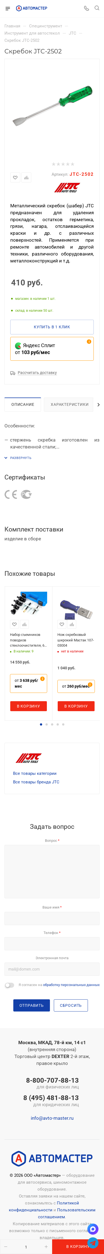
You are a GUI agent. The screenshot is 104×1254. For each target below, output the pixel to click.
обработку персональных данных (71, 985)
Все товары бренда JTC (36, 782)
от (26, 683)
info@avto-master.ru (52, 1118)
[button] (41, 724)
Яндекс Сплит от (35, 348)
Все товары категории (35, 773)
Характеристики (69, 404)
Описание (22, 404)
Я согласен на (59, 985)
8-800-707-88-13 (51, 1084)
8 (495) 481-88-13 (51, 1101)
